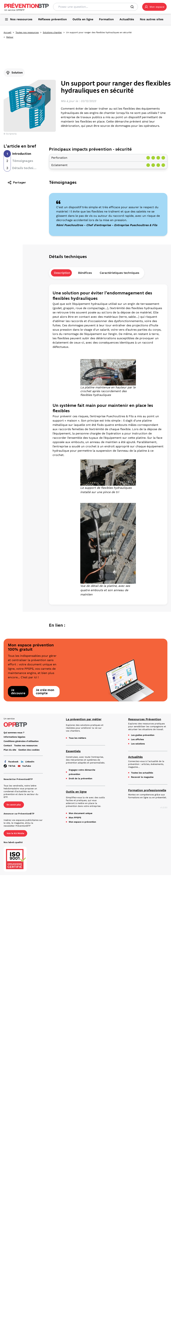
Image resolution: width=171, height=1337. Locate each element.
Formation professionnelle (147, 790)
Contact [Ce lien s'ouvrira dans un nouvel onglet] (8, 745)
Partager (16, 182)
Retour (9, 37)
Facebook (11, 761)
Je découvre (18, 691)
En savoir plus (14, 804)
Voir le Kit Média (15, 833)
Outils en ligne (76, 791)
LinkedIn (27, 761)
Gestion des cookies (28, 750)
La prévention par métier (84, 719)
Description (62, 273)
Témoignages (22, 160)
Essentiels (73, 751)
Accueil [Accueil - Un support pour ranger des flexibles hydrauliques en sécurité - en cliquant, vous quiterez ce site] (7, 32)
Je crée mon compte (45, 691)
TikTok (9, 766)
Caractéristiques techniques (119, 273)
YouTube (24, 766)
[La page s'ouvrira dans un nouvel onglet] (154, 7)
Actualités (135, 757)
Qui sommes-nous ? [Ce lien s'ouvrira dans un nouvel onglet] (14, 732)
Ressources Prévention (144, 719)
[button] (154, 7)
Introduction (21, 153)
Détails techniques (26, 168)
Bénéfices (85, 273)
